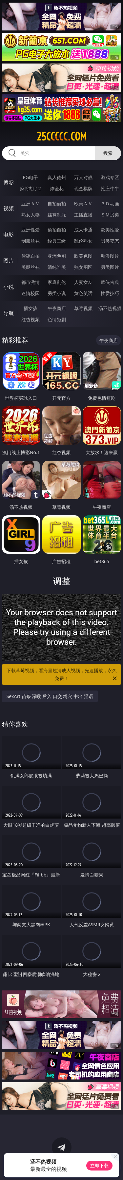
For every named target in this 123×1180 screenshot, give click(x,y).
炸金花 (57, 188)
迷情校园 (30, 293)
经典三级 (57, 241)
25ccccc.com (62, 136)
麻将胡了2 (30, 188)
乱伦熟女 (83, 241)
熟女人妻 (30, 215)
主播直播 (83, 215)
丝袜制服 (57, 215)
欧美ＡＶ (83, 203)
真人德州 (57, 177)
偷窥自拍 (30, 256)
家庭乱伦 (57, 282)
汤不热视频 (109, 308)
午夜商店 (57, 308)
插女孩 (30, 308)
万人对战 (83, 177)
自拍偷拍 (57, 203)
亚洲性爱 (30, 230)
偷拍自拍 (57, 230)
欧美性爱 (110, 230)
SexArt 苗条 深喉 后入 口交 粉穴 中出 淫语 (50, 696)
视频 (8, 208)
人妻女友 (83, 282)
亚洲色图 (57, 256)
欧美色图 (83, 256)
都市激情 (30, 282)
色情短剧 (57, 319)
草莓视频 (83, 308)
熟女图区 (83, 267)
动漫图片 (110, 256)
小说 (8, 286)
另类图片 (110, 267)
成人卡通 (83, 230)
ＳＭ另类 (110, 215)
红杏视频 (30, 319)
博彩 (8, 182)
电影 (8, 234)
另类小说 (57, 293)
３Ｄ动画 (110, 203)
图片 (8, 260)
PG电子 (30, 177)
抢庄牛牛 (110, 188)
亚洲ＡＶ (30, 203)
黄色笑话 (83, 293)
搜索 (108, 153)
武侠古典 (110, 282)
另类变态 (110, 241)
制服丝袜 (30, 241)
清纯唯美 (57, 267)
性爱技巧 (110, 293)
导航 (8, 313)
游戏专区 (110, 177)
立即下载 (99, 1165)
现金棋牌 (83, 188)
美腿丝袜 (30, 267)
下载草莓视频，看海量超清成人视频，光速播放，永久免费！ (62, 674)
